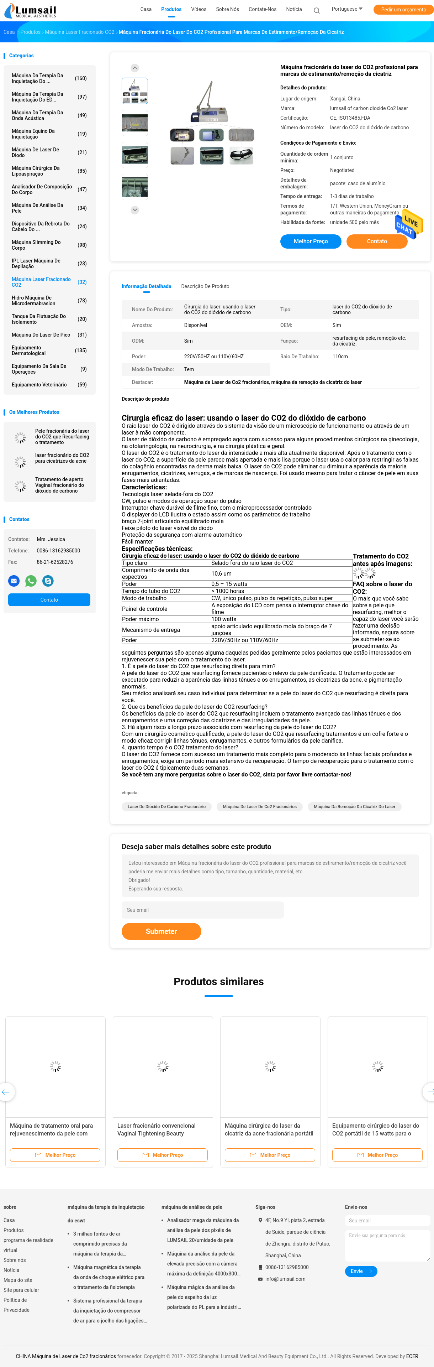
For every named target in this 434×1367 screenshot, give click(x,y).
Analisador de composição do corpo (49, 189)
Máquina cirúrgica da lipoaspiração (49, 171)
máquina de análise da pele (49, 208)
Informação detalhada (146, 286)
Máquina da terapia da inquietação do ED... (49, 97)
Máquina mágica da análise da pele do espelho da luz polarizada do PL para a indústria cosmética (203, 1298)
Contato (49, 600)
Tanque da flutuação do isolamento (49, 319)
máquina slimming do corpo (49, 245)
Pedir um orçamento (404, 9)
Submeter (161, 931)
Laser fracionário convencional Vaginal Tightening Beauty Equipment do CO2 (156, 1133)
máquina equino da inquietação (49, 134)
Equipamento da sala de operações (49, 369)
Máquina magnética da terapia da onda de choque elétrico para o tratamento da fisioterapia (108, 1277)
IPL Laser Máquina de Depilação (49, 263)
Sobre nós (15, 1260)
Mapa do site (18, 1280)
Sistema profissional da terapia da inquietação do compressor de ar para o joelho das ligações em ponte (108, 1312)
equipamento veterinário (49, 384)
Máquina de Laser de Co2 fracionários (260, 806)
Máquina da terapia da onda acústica (49, 115)
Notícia (11, 1270)
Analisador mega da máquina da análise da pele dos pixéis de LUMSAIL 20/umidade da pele (203, 1230)
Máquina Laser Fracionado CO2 (49, 282)
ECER (412, 1356)
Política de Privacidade (17, 1305)
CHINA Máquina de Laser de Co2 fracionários (66, 1356)
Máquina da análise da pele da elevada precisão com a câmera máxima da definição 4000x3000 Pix (203, 1265)
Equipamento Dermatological (49, 350)
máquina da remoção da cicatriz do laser (354, 806)
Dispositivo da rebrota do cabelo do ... (49, 226)
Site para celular (21, 1290)
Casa (9, 1220)
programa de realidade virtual (28, 1245)
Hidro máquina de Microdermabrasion (49, 300)
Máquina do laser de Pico (49, 334)
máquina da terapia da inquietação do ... (49, 78)
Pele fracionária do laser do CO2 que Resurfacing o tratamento (62, 436)
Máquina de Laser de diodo (49, 152)
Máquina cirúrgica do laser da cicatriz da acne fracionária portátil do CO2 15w (269, 1133)
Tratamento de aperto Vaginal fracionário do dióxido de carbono (59, 485)
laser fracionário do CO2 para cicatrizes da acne (62, 458)
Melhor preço (311, 241)
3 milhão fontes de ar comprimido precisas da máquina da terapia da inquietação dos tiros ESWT (103, 1245)
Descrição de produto (205, 286)
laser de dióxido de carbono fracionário (167, 806)
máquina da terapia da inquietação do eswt (106, 1213)
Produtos (14, 1230)
